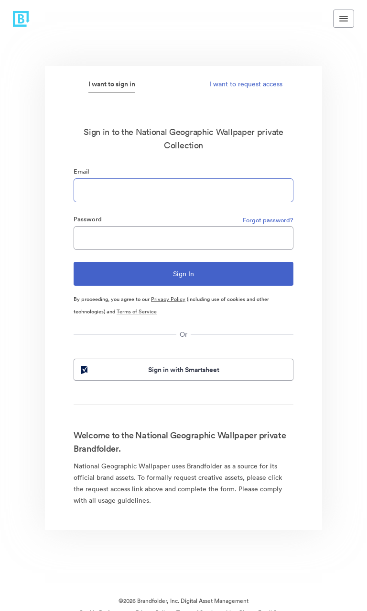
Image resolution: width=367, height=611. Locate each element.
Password (88, 219)
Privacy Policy (168, 299)
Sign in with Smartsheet (149, 369)
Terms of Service (137, 311)
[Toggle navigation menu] (343, 19)
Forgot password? (268, 220)
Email (81, 171)
